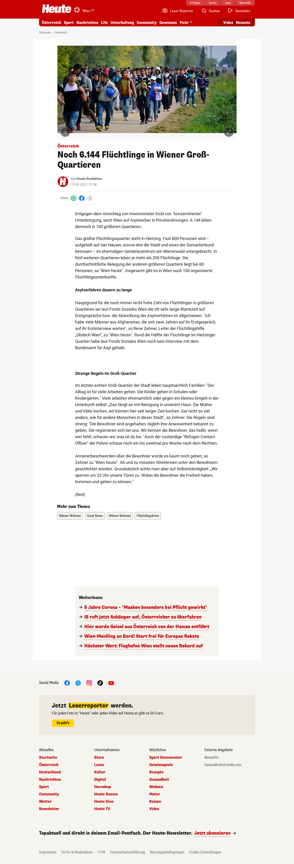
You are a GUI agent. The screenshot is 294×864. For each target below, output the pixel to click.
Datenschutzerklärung (127, 852)
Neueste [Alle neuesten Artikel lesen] (243, 22)
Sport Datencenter (165, 757)
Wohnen (156, 787)
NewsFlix (211, 757)
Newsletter (49, 809)
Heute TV (102, 809)
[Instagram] (89, 682)
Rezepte (156, 772)
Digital (100, 779)
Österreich (51, 22)
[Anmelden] (239, 11)
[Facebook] (82, 198)
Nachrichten (87, 22)
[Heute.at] (56, 8)
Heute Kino (103, 801)
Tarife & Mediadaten (77, 852)
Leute (99, 765)
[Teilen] (90, 198)
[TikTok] (100, 682)
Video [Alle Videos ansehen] (228, 22)
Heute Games (106, 794)
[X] (78, 682)
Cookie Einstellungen (205, 852)
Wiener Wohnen (70, 516)
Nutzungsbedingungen (167, 852)
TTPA (101, 852)
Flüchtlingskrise (148, 516)
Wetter (45, 801)
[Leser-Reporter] (177, 11)
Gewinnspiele (161, 765)
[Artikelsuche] (210, 11)
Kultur (99, 772)
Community (147, 22)
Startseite (45, 32)
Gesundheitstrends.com (222, 765)
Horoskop (102, 787)
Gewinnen (168, 22)
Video (154, 809)
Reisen (155, 801)
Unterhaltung (122, 22)
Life (104, 22)
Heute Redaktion (89, 179)
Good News (95, 516)
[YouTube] (111, 682)
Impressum (47, 852)
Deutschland (50, 772)
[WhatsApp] (73, 198)
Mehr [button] (184, 22)
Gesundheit (159, 779)
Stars (99, 757)
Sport (69, 22)
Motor (154, 794)
